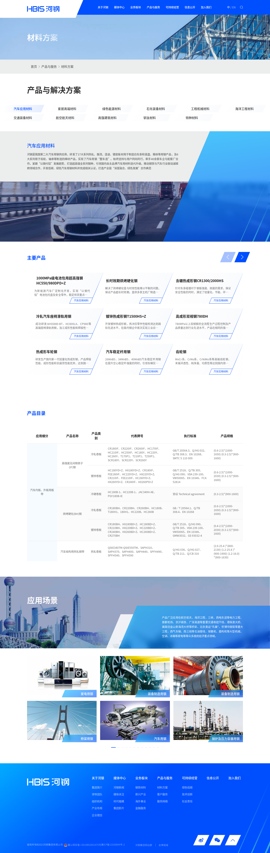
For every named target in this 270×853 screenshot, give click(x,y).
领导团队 (97, 794)
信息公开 (190, 7)
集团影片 (119, 808)
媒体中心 (119, 7)
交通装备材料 (23, 118)
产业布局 (97, 808)
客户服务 (162, 794)
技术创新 (187, 794)
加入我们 (206, 7)
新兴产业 (140, 794)
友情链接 (163, 845)
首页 (34, 66)
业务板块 (135, 7)
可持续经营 (172, 7)
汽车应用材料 (23, 108)
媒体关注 (119, 794)
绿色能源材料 (111, 108)
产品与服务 (153, 7)
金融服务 (140, 808)
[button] (242, 257)
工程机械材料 (200, 108)
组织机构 (97, 801)
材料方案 (67, 66)
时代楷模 (119, 801)
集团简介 (97, 787)
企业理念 (97, 815)
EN (234, 7)
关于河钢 (103, 7)
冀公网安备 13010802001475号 (82, 845)
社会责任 (187, 801)
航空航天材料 (65, 118)
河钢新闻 (119, 787)
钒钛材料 (149, 118)
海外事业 (140, 801)
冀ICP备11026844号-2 (113, 844)
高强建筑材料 (107, 118)
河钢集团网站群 (143, 845)
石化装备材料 (156, 108)
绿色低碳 (187, 787)
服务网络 (162, 801)
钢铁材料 (140, 787)
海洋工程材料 (244, 108)
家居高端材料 (67, 108)
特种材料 (192, 118)
